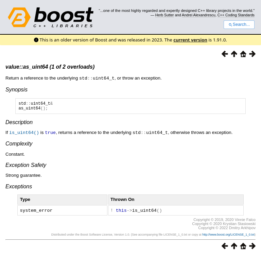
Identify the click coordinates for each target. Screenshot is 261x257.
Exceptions (18, 188)
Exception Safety (25, 166)
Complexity (18, 145)
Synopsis (16, 89)
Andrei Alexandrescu (198, 15)
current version (190, 40)
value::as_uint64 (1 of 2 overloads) (49, 67)
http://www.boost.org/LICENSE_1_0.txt (228, 235)
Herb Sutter (164, 15)
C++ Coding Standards (236, 15)
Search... (239, 24)
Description (19, 124)
